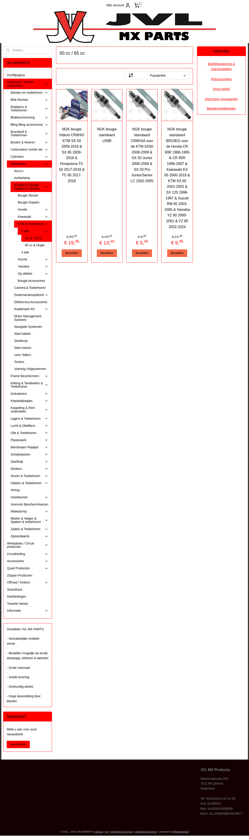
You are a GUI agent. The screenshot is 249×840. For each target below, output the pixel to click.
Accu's (18, 171)
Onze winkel (221, 89)
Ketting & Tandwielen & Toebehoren (29, 384)
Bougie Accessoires (31, 281)
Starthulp (29, 462)
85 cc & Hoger (35, 245)
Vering (15, 490)
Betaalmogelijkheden (221, 108)
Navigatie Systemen (28, 326)
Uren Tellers (22, 355)
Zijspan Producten (19, 575)
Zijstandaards (29, 536)
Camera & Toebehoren (30, 287)
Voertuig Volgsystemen (30, 369)
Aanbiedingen (16, 596)
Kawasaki (33, 217)
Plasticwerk (29, 440)
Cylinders (29, 157)
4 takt (25, 252)
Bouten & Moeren (29, 142)
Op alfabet (33, 274)
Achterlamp (22, 178)
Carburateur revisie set (29, 149)
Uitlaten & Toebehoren (29, 483)
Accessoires (27, 561)
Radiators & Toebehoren (29, 108)
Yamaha (33, 266)
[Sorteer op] (157, 75)
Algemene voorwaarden (221, 99)
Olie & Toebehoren (29, 433)
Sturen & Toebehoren (29, 476)
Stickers (29, 469)
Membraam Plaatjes (29, 447)
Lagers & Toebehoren (29, 419)
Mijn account (118, 5)
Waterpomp (29, 511)
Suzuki (33, 259)
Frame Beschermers (29, 376)
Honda (33, 210)
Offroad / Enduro (27, 582)
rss (107, 831)
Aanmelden (18, 744)
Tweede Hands (17, 603)
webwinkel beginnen (146, 831)
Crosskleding (27, 554)
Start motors (22, 348)
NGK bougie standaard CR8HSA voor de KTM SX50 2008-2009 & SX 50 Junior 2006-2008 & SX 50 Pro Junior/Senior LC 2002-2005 (142, 155)
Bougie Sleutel (28, 195)
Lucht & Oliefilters (29, 426)
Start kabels (22, 333)
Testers (19, 362)
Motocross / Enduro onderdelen (27, 83)
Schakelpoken (29, 454)
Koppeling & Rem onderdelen (29, 409)
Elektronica (29, 164)
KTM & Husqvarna (33, 224)
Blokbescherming (29, 117)
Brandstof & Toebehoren (29, 133)
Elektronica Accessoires (30, 302)
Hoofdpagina (16, 75)
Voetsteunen (29, 497)
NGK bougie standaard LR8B (107, 135)
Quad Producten (27, 568)
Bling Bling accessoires (29, 125)
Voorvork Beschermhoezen (29, 504)
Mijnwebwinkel (181, 831)
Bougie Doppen (28, 202)
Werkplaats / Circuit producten (27, 545)
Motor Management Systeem (27, 317)
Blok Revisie (29, 100)
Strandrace (14, 589)
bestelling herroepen (121, 831)
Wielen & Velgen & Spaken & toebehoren (29, 520)
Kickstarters (29, 394)
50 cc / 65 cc (34, 238)
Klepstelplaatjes (29, 401)
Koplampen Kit (31, 309)
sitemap (99, 831)
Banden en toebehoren (29, 93)
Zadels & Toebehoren (29, 529)
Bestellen (71, 253)
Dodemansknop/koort (31, 295)
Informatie (27, 611)
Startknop (21, 341)
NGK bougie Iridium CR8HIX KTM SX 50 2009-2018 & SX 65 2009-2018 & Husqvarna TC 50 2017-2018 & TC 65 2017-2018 (71, 155)
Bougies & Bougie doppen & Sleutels (31, 186)
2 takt (34, 231)
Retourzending (221, 79)
